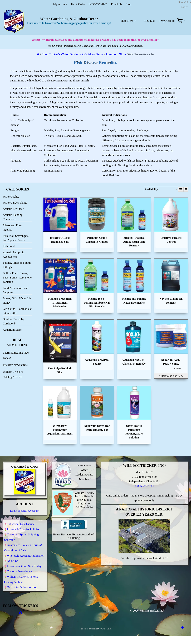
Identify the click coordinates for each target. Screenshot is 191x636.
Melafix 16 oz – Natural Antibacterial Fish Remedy (97, 302)
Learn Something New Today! (24, 564)
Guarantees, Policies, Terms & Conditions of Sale (23, 544)
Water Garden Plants (15, 202)
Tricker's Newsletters (15, 364)
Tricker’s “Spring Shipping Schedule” (21, 533)
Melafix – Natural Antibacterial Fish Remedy (134, 241)
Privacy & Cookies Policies (23, 524)
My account (60, 4)
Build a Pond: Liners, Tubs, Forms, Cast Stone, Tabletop (17, 277)
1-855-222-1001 (98, 4)
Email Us (116, 4)
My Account (168, 20)
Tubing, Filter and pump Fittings (17, 264)
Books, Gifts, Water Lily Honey (17, 300)
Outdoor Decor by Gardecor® (13, 320)
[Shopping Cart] (182, 21)
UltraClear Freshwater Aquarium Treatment (59, 429)
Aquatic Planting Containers (13, 216)
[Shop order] (157, 188)
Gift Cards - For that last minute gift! (17, 310)
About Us (12, 558)
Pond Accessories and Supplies (15, 289)
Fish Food (9, 245)
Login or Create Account (24, 504)
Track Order (78, 4)
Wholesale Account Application (25, 552)
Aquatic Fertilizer (13, 208)
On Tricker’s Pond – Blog (22, 587)
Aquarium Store (12, 329)
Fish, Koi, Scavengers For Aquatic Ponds (15, 237)
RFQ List (149, 20)
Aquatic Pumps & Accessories (13, 254)
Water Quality (11, 196)
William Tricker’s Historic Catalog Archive (21, 578)
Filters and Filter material (12, 227)
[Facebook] (20, 613)
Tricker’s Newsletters (19, 570)
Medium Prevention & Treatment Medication (60, 302)
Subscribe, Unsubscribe (21, 518)
